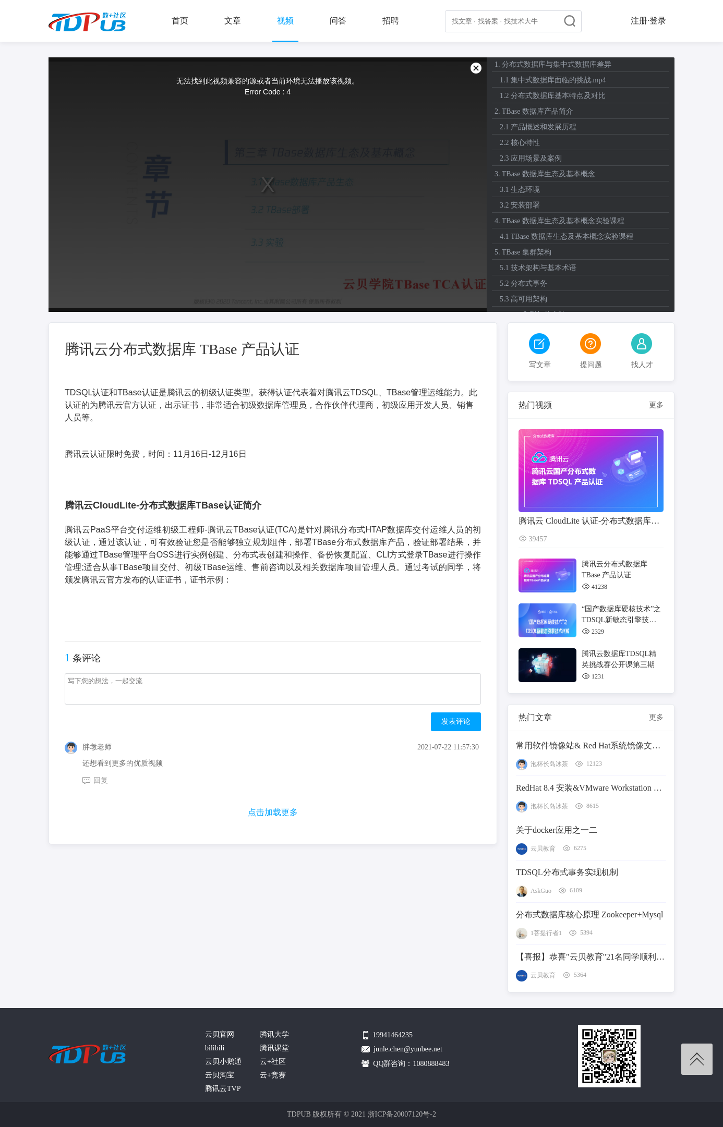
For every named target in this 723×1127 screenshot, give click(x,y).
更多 (656, 405)
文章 (232, 20)
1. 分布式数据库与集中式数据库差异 (553, 64)
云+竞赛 (273, 1075)
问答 (338, 20)
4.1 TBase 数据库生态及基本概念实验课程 (566, 236)
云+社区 (273, 1061)
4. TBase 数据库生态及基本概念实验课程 (559, 221)
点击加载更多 (273, 812)
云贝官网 (219, 1034)
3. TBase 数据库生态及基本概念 (545, 174)
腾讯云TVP (222, 1089)
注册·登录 (648, 20)
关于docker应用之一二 (556, 830)
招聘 (390, 20)
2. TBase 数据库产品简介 (534, 111)
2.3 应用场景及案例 (531, 158)
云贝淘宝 (219, 1075)
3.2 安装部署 (520, 205)
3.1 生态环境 (520, 189)
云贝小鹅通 (223, 1061)
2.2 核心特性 (520, 143)
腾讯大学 (274, 1034)
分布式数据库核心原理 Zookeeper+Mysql (589, 914)
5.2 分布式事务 (523, 283)
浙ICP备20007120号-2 (402, 1114)
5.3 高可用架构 (523, 299)
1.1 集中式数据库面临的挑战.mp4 (553, 80)
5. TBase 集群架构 (523, 252)
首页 (180, 20)
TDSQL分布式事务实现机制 (567, 872)
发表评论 (456, 721)
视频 (285, 20)
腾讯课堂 (274, 1048)
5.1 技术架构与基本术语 (538, 268)
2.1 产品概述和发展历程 (538, 127)
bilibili (214, 1048)
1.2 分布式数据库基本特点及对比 (553, 96)
